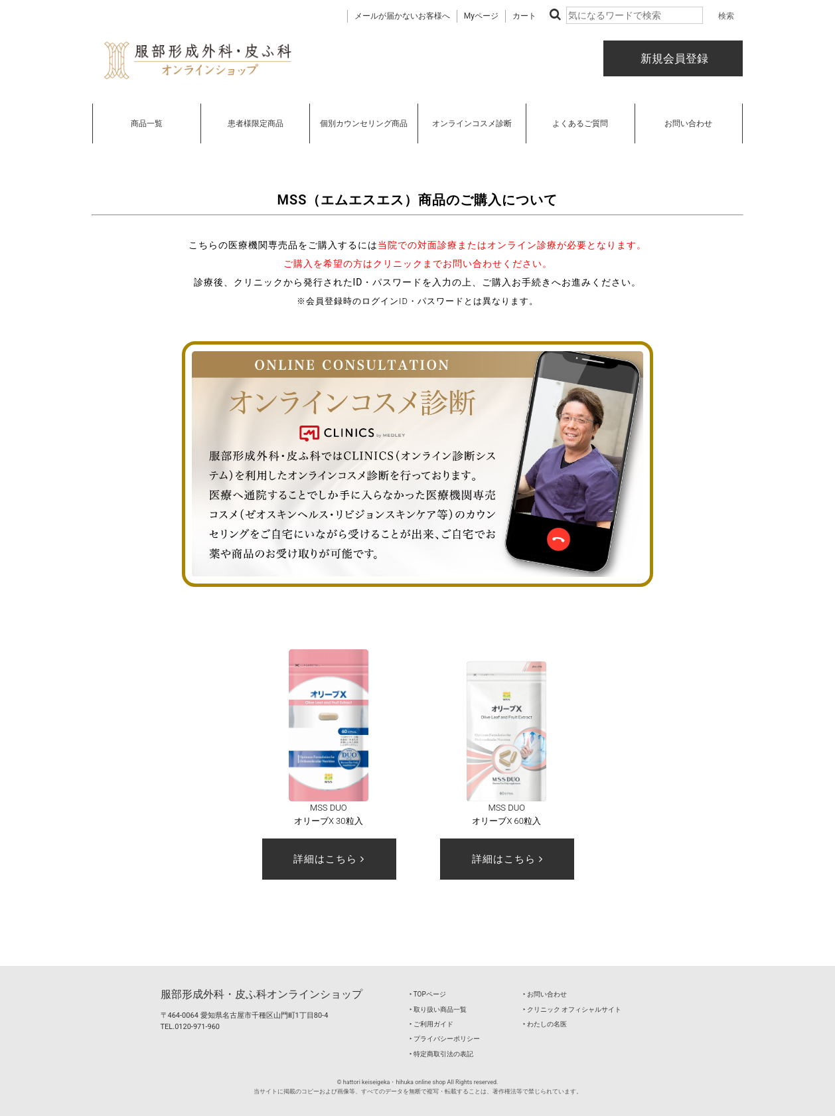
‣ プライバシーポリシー (445, 1038)
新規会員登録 (673, 58)
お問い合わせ (688, 123)
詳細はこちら (328, 859)
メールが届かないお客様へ (402, 16)
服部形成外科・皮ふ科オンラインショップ (261, 994)
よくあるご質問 (580, 123)
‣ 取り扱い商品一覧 (438, 1009)
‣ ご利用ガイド (431, 1024)
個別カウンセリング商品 (364, 123)
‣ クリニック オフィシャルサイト (572, 1009)
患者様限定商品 (255, 123)
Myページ (481, 16)
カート (524, 16)
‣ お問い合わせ (545, 994)
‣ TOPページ (428, 994)
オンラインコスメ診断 (472, 123)
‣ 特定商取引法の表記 (441, 1054)
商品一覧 (147, 123)
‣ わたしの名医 (545, 1024)
